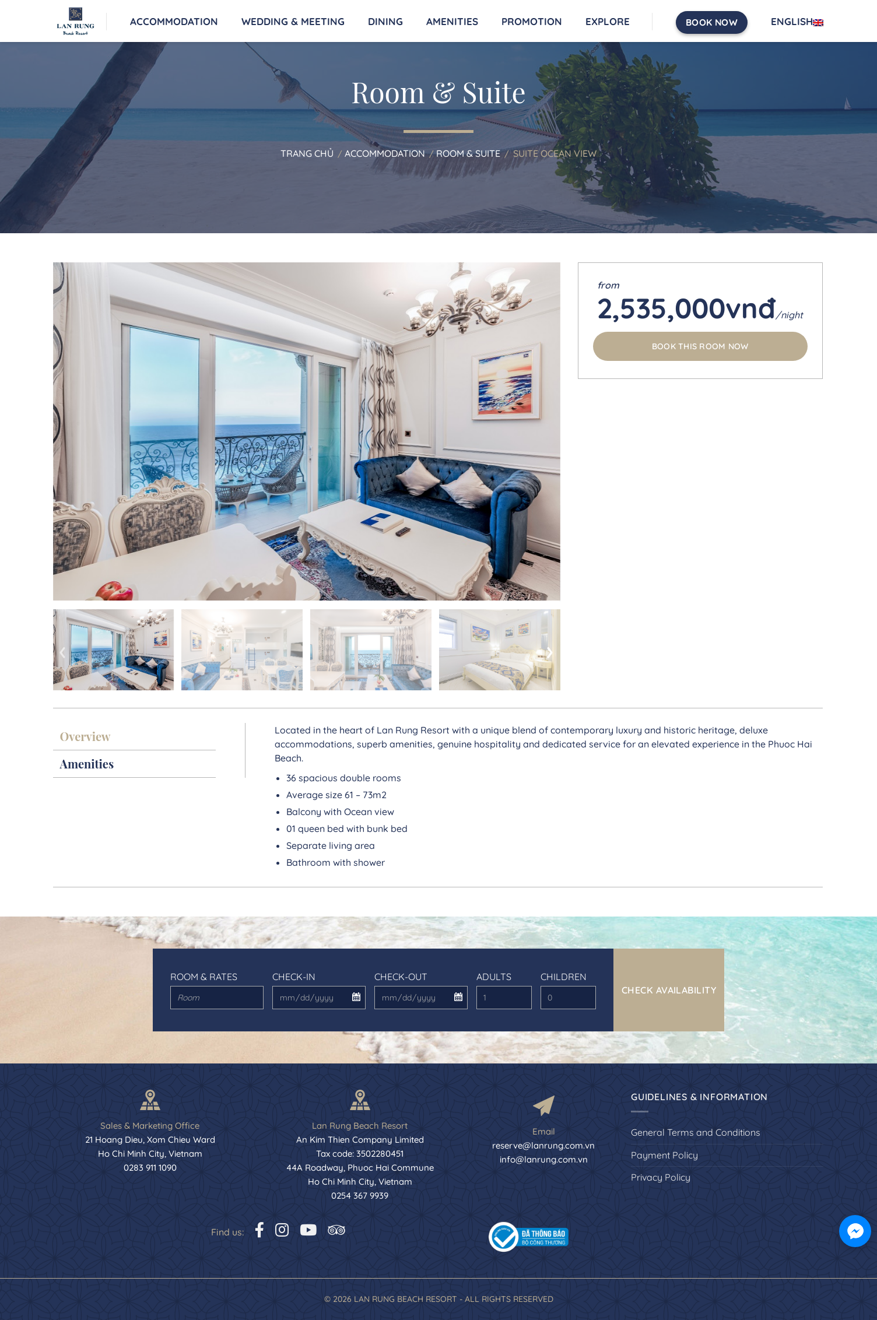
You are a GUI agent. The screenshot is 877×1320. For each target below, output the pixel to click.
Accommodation (174, 21)
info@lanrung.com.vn (544, 1159)
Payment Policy (664, 1155)
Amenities (452, 21)
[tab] (134, 736)
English (797, 21)
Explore (607, 21)
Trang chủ (307, 153)
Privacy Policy (660, 1177)
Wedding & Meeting (293, 21)
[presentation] (62, 649)
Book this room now (700, 346)
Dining (385, 21)
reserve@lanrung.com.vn (543, 1145)
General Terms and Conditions (695, 1132)
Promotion (531, 21)
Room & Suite (468, 153)
